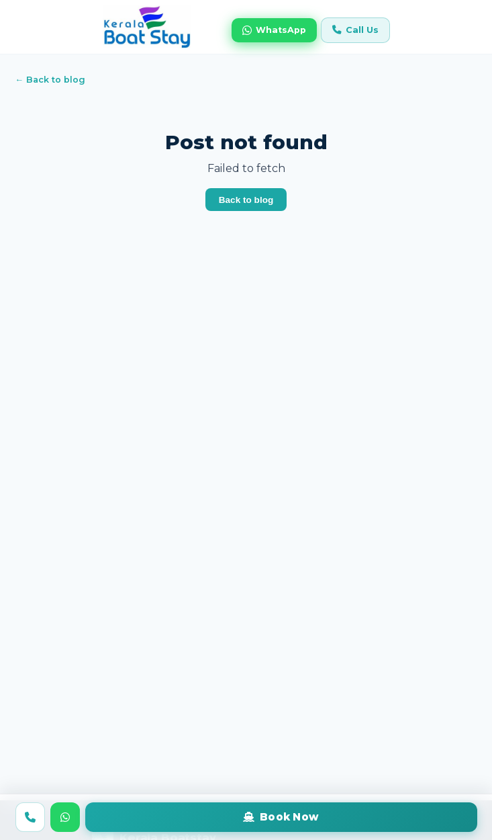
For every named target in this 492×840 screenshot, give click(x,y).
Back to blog (246, 200)
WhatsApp (274, 30)
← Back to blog (50, 80)
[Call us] (30, 817)
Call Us (355, 30)
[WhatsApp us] (65, 817)
